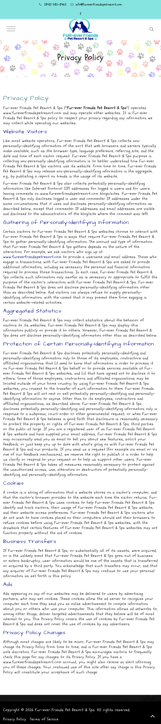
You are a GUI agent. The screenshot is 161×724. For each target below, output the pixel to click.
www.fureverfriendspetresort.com (32, 257)
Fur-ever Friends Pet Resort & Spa (65, 710)
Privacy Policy (14, 719)
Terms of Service (44, 719)
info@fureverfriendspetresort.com (98, 5)
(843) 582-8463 (55, 5)
